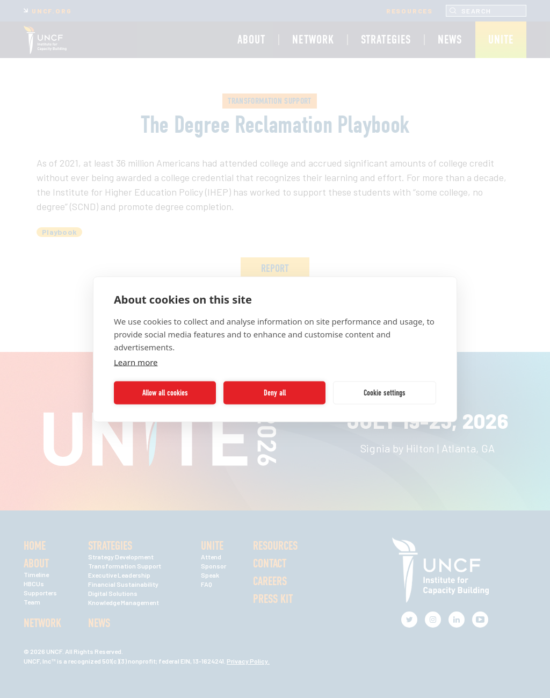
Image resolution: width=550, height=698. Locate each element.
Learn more (136, 361)
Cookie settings (385, 393)
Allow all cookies (165, 393)
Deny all (275, 393)
